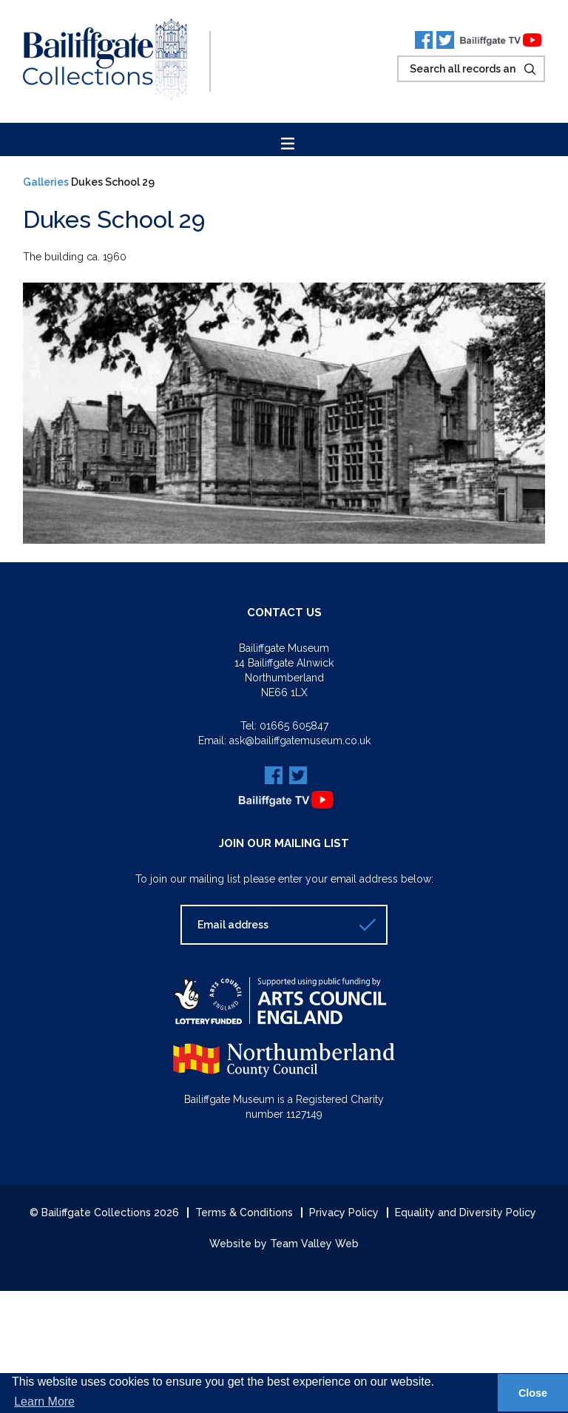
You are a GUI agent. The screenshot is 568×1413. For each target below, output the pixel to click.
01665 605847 (294, 726)
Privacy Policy (344, 1212)
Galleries (46, 182)
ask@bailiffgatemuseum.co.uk (300, 740)
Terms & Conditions (244, 1212)
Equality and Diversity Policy (465, 1212)
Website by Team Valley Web (284, 1244)
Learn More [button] (44, 1401)
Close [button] (532, 1393)
